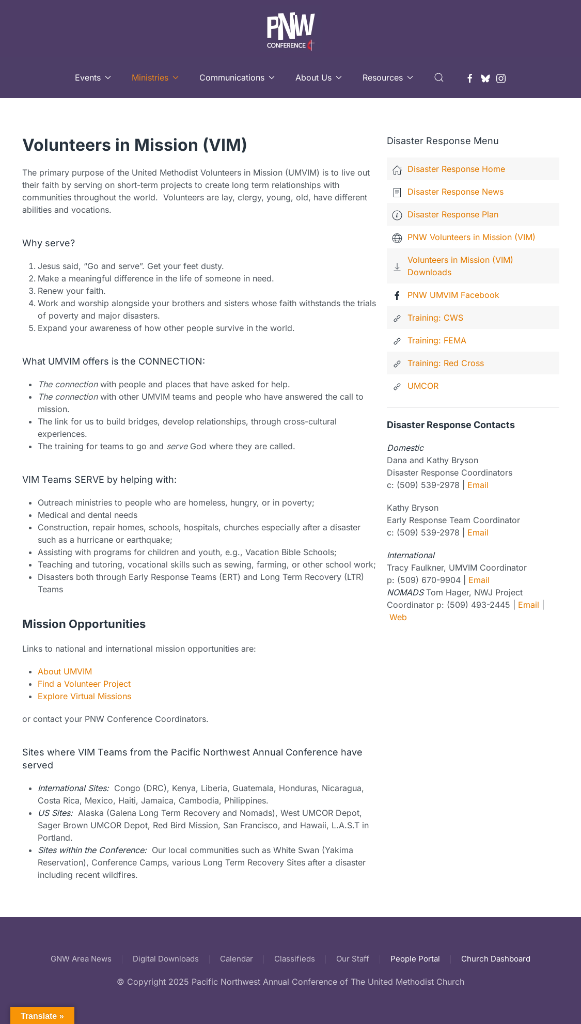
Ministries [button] (155, 77)
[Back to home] (291, 28)
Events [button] (93, 77)
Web (398, 617)
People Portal (415, 959)
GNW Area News (81, 959)
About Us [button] (318, 77)
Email (478, 485)
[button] (439, 77)
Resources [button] (388, 77)
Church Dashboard (495, 959)
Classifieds (294, 959)
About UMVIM (65, 671)
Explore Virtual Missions (84, 696)
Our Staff (352, 959)
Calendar (236, 959)
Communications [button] (237, 77)
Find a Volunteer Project (84, 684)
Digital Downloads (166, 959)
